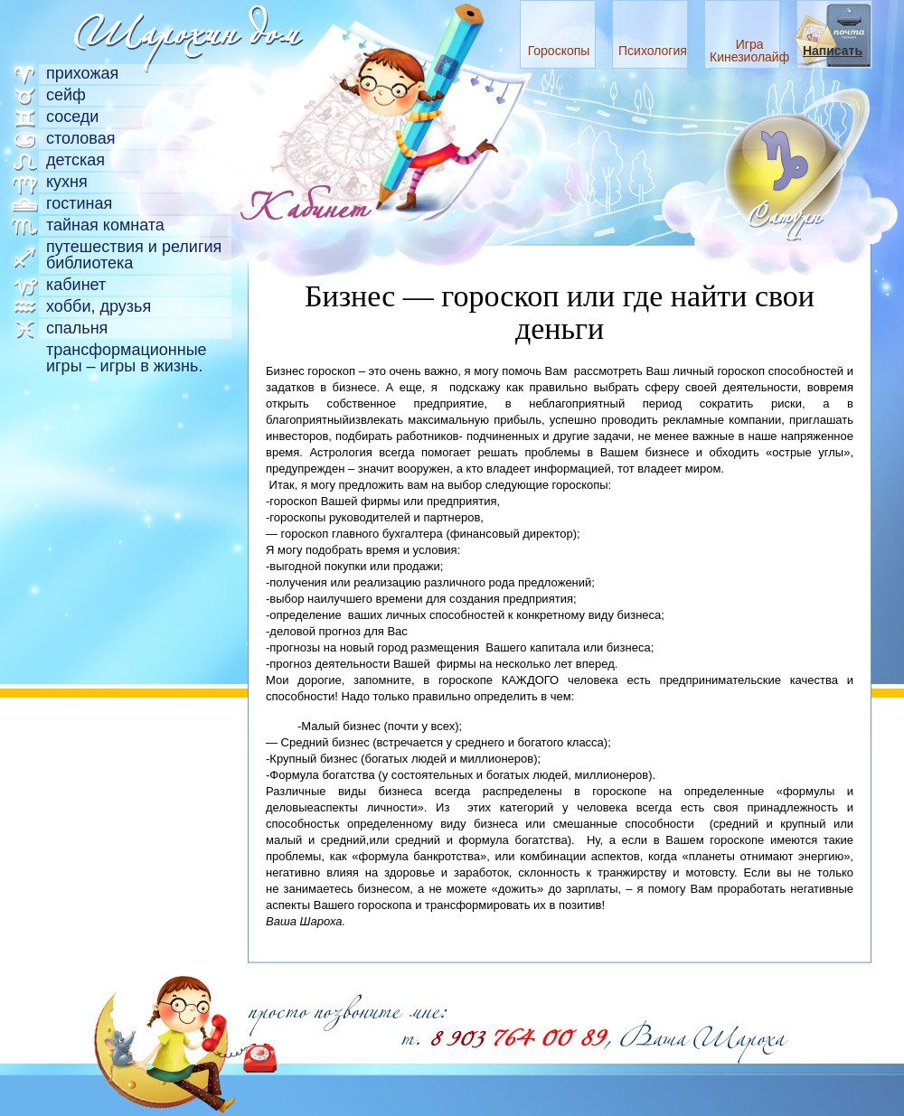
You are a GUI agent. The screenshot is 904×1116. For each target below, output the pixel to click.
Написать (832, 50)
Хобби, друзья (98, 306)
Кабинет (76, 285)
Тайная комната (105, 225)
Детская (75, 160)
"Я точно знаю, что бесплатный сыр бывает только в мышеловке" (208, 1038)
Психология (652, 50)
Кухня (67, 182)
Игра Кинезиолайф (749, 50)
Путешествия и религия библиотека (133, 255)
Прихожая (82, 73)
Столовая (81, 138)
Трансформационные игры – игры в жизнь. (126, 358)
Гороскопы (559, 50)
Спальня (77, 328)
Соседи (72, 117)
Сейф (66, 95)
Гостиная (79, 203)
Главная (185, 29)
